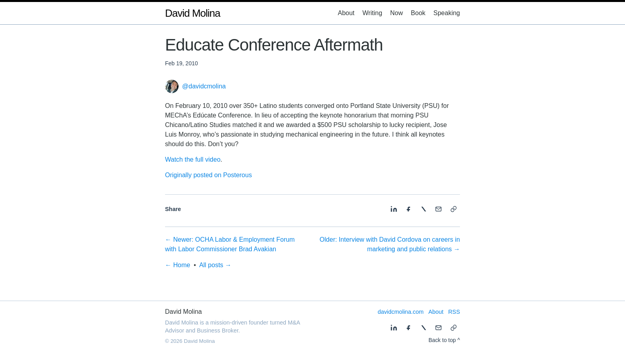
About (346, 13)
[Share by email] (438, 209)
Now (396, 13)
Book (418, 13)
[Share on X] (423, 209)
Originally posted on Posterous (208, 175)
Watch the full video (192, 159)
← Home (177, 265)
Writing (372, 13)
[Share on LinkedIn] (393, 209)
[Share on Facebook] (408, 209)
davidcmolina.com (401, 312)
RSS (454, 312)
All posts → (215, 265)
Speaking (446, 13)
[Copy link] (453, 209)
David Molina (192, 13)
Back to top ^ (444, 340)
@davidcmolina (204, 86)
